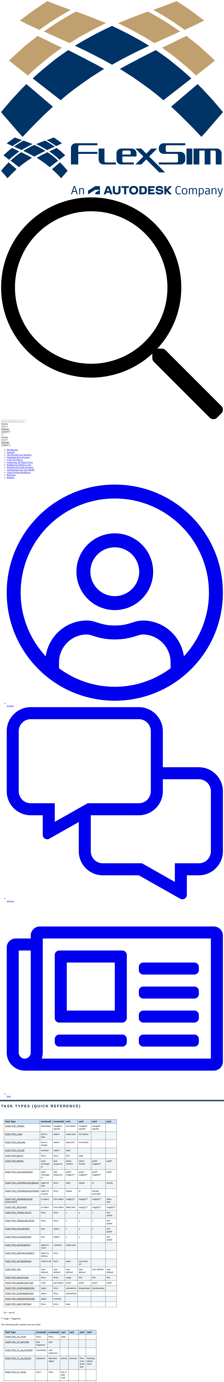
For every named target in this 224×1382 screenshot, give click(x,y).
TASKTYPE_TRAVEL (15, 1126)
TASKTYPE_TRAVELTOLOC (18, 1212)
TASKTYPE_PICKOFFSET (17, 1229)
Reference (11, 475)
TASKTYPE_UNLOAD (15, 1142)
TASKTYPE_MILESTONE (17, 1277)
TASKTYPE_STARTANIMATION (19, 1288)
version (4, 424)
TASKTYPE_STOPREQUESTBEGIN (22, 1183)
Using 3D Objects (15, 460)
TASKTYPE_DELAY (14, 1156)
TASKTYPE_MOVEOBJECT (18, 1245)
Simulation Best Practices (18, 457)
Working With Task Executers (20, 467)
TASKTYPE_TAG (13, 1269)
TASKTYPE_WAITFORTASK (18, 1304)
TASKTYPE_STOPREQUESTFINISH (22, 1191)
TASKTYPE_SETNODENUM (18, 1261)
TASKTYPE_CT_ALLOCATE (18, 1358)
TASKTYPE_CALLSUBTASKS (19, 1172)
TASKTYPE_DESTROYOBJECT (20, 1253)
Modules (11, 477)
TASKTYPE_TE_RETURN (17, 1342)
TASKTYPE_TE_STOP (15, 1337)
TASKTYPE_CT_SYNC (15, 1372)
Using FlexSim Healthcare (19, 472)
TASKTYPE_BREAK (14, 1161)
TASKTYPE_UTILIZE (14, 1150)
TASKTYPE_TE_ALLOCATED (19, 1350)
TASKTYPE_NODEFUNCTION (19, 1283)
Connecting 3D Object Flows (20, 462)
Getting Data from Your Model (20, 470)
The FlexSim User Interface (19, 455)
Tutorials (11, 452)
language (5, 429)
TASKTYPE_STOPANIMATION (19, 1293)
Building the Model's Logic (19, 465)
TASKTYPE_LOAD (13, 1134)
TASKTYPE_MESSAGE (16, 1207)
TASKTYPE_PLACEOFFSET (18, 1237)
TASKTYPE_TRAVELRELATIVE (19, 1221)
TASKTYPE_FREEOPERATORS (20, 1299)
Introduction (12, 450)
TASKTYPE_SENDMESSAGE (19, 1199)
